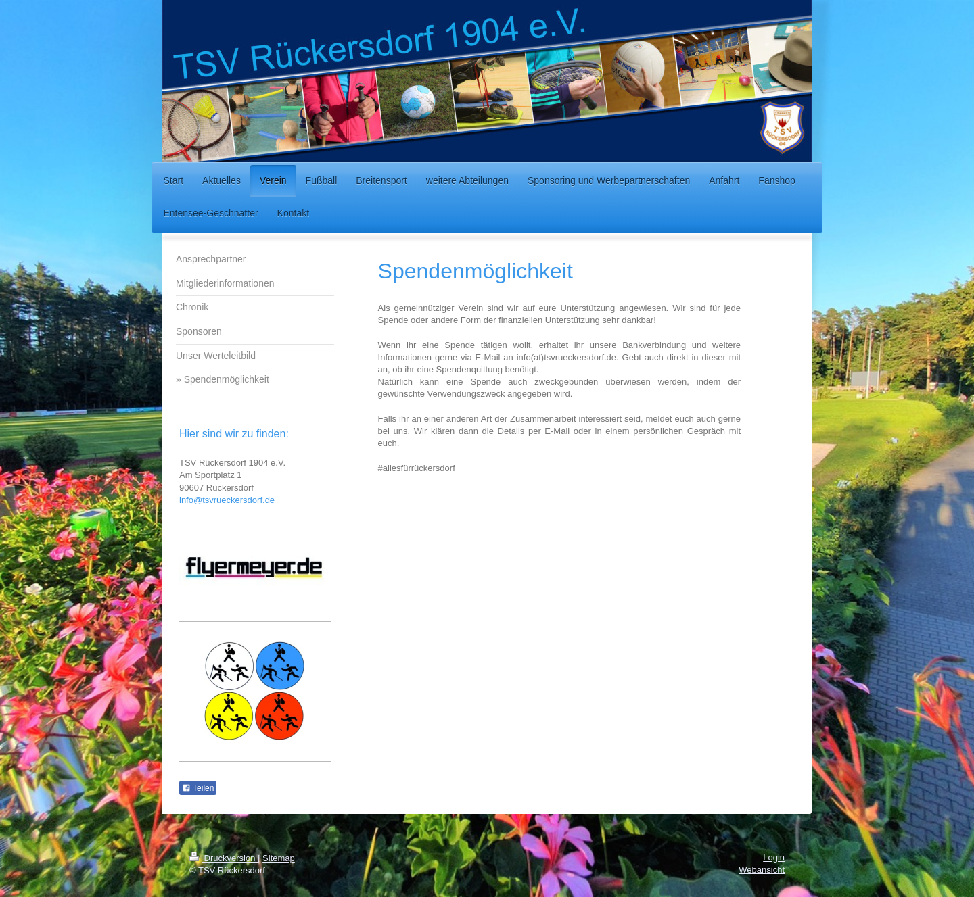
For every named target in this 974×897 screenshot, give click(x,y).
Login (774, 857)
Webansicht (762, 870)
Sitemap (278, 858)
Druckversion (223, 858)
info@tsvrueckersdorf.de (227, 500)
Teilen (198, 788)
